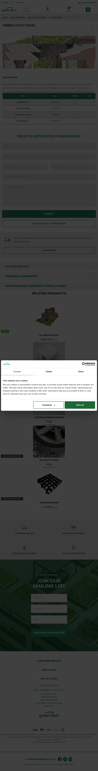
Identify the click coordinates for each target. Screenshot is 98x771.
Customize (48, 405)
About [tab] (81, 371)
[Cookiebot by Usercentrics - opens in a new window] (84, 364)
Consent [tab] (17, 371)
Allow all (80, 405)
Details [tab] (49, 371)
